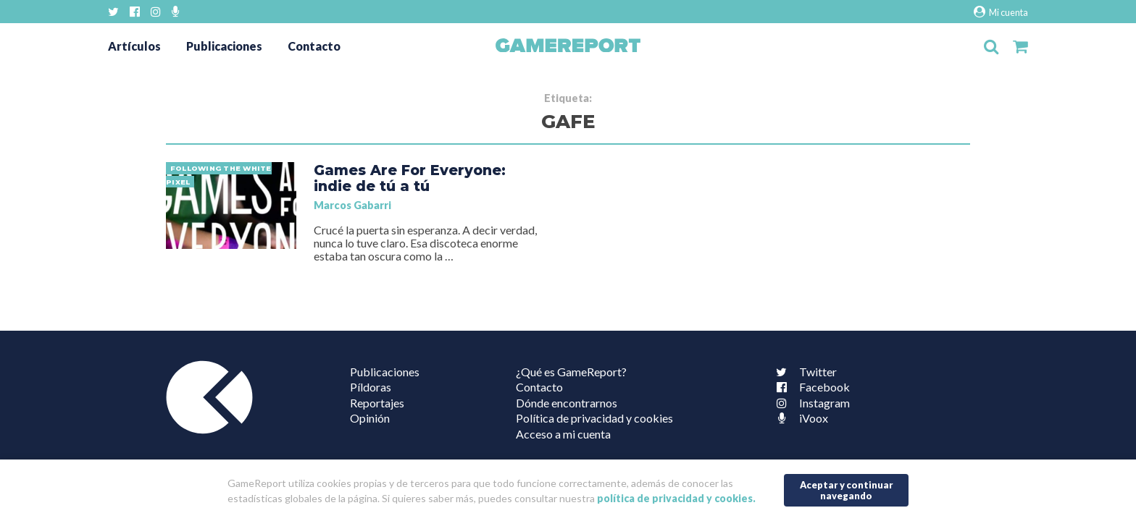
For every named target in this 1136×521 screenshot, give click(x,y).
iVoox (799, 418)
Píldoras (370, 387)
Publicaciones (224, 46)
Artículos (134, 46)
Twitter (803, 371)
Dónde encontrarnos (566, 403)
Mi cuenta (1001, 12)
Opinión (370, 418)
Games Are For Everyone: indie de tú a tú (410, 178)
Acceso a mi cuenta (563, 434)
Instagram (810, 403)
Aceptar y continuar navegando (846, 490)
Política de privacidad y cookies (594, 418)
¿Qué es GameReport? (571, 371)
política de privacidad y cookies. (676, 498)
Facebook (810, 387)
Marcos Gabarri (352, 205)
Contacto (314, 46)
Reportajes (377, 403)
